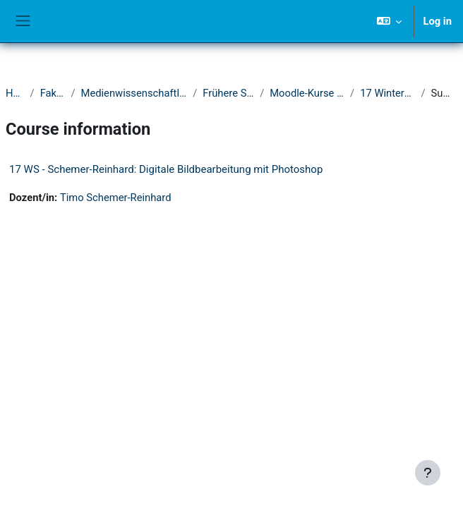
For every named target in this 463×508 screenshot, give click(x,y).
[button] (389, 21)
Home (15, 93)
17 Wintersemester (387, 93)
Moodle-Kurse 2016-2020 (307, 93)
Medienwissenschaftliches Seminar (134, 93)
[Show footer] (427, 472)
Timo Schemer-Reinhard (116, 197)
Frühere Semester (228, 93)
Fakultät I (53, 93)
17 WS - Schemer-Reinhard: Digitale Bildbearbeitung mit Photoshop (166, 169)
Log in (437, 21)
